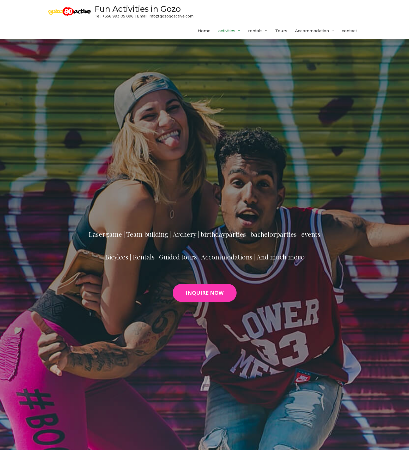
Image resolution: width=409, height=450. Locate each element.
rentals (255, 31)
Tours (281, 31)
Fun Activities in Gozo (145, 9)
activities (226, 31)
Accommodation (312, 31)
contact (349, 31)
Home (204, 31)
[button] (205, 294)
